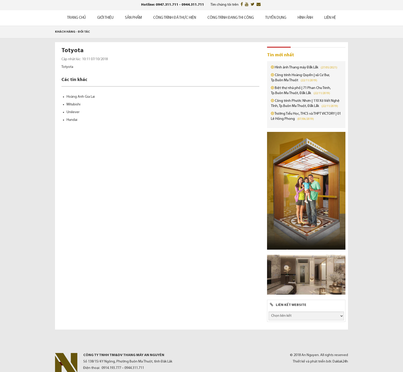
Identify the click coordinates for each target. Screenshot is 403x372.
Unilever (73, 112)
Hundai (72, 120)
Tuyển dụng (275, 18)
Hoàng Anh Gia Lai (81, 97)
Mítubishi (73, 104)
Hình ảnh (305, 18)
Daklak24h (340, 362)
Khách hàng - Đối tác (72, 31)
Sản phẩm (133, 18)
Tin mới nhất (280, 55)
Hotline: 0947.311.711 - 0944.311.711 (172, 5)
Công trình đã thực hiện (174, 18)
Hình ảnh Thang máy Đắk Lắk (296, 67)
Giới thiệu (105, 18)
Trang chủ (76, 18)
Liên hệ (330, 18)
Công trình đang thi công (230, 18)
